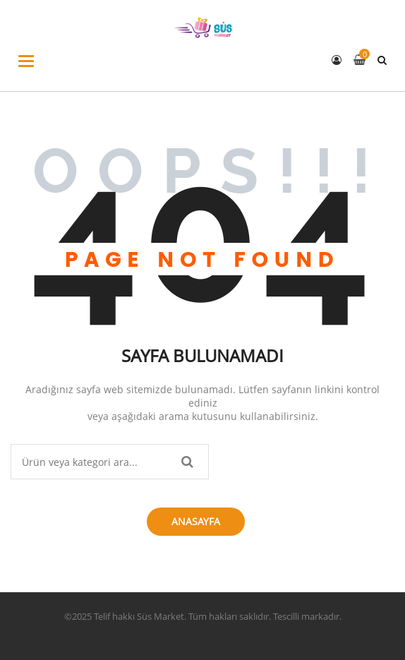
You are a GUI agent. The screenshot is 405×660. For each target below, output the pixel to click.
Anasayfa (195, 521)
